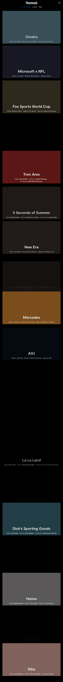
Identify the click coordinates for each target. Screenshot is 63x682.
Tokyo (40, 7)
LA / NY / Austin (26, 7)
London (34, 7)
